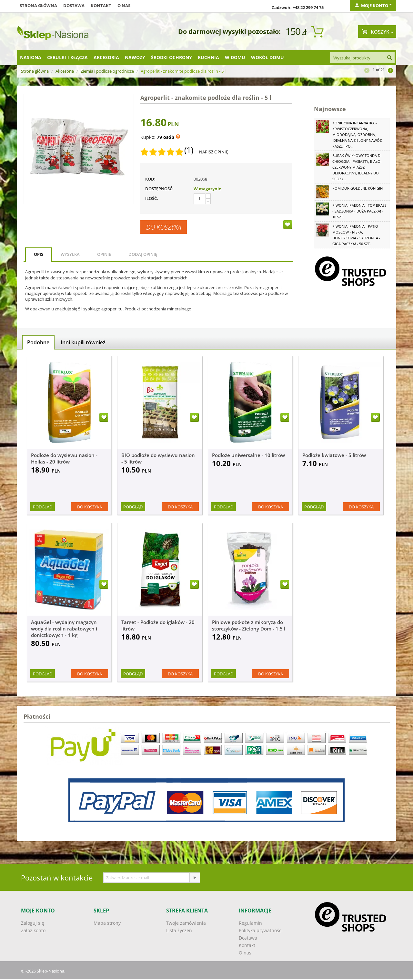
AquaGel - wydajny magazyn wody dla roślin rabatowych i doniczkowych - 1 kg (64, 628)
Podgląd (42, 507)
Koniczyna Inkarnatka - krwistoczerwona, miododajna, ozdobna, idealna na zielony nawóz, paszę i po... (357, 134)
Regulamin (250, 923)
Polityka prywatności (261, 930)
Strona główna (38, 5)
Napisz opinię (213, 152)
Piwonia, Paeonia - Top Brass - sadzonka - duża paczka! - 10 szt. (359, 211)
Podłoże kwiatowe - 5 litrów (334, 455)
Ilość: (151, 198)
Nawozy (135, 57)
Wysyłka (70, 254)
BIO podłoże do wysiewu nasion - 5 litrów (158, 458)
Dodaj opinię (142, 254)
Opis (38, 254)
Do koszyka (163, 227)
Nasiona (30, 57)
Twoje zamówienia (186, 923)
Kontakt (101, 5)
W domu (235, 57)
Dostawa (74, 5)
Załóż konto (33, 930)
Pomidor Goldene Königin (357, 188)
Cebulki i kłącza (67, 57)
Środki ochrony (171, 57)
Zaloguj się (32, 923)
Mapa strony (107, 923)
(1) (188, 150)
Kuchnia (208, 57)
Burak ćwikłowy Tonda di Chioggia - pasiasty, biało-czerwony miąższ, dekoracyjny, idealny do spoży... (357, 167)
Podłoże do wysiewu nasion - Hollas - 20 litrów (64, 458)
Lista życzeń (179, 930)
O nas (123, 5)
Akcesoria (106, 57)
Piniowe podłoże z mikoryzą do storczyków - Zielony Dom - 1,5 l (248, 625)
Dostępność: (159, 189)
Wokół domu (267, 57)
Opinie (104, 254)
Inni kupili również (83, 342)
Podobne (38, 342)
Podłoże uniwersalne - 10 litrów (248, 455)
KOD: (150, 179)
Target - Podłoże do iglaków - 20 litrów (158, 625)
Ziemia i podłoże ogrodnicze (107, 71)
